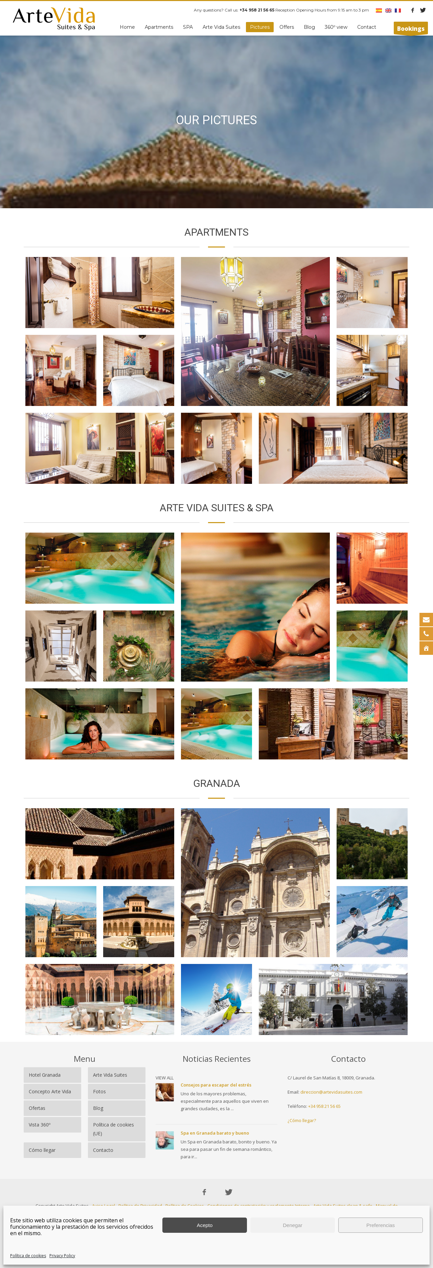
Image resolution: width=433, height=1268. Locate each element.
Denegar (292, 1225)
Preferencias (380, 1225)
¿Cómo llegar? (302, 1120)
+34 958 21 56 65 (324, 1106)
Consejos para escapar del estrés (216, 1085)
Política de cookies (28, 1256)
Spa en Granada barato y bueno (215, 1133)
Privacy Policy (62, 1256)
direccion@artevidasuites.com (331, 1092)
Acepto (205, 1225)
